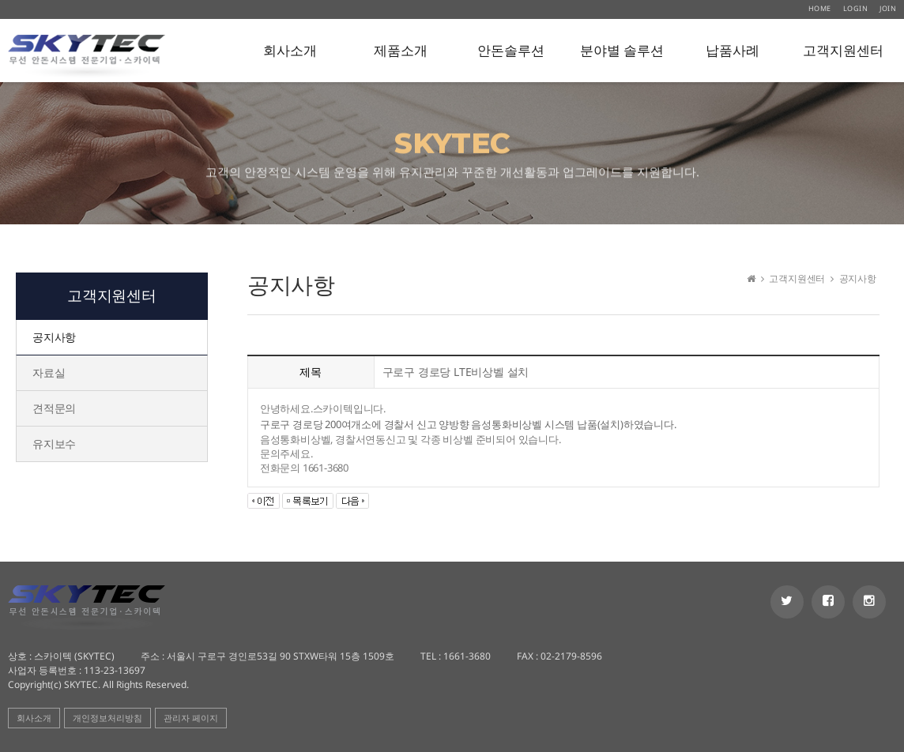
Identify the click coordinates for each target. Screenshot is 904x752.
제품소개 (401, 50)
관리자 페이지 (191, 718)
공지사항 (54, 336)
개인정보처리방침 (107, 718)
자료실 (48, 372)
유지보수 (54, 443)
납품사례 (732, 50)
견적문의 (54, 407)
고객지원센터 (843, 50)
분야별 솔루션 (622, 50)
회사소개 (290, 50)
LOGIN (855, 8)
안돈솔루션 (510, 50)
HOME (819, 8)
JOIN (888, 8)
